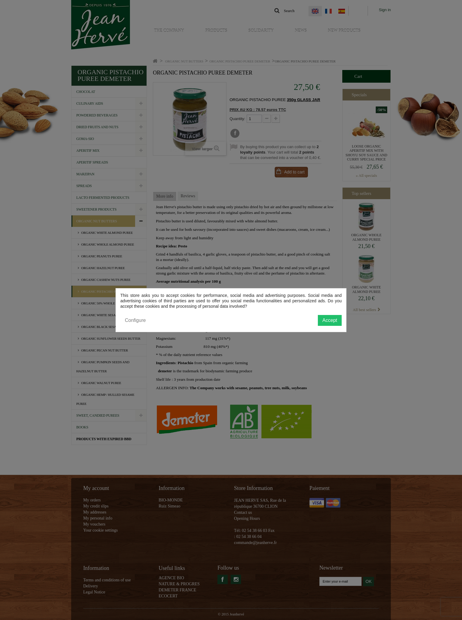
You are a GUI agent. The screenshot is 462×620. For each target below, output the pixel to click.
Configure (135, 320)
